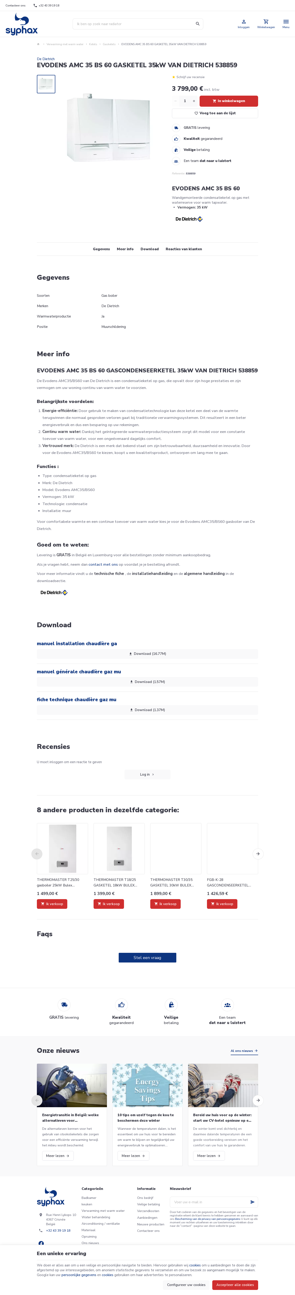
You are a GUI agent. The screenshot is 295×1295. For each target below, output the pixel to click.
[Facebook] (41, 1243)
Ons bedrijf (145, 1198)
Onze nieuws (58, 1050)
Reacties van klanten (184, 249)
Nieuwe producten (150, 1224)
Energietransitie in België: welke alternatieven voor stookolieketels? (70, 1118)
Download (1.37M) (147, 709)
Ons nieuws (90, 1243)
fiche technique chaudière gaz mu (76, 699)
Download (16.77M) (147, 653)
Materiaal (88, 1230)
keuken (87, 1204)
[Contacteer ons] (16, 5)
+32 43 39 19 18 (58, 1230)
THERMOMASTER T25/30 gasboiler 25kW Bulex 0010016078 (58, 882)
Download (150, 249)
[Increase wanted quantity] (194, 101)
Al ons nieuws (242, 1051)
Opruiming (89, 1236)
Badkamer (89, 1198)
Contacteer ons (148, 1231)
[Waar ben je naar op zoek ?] (138, 23)
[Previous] (36, 853)
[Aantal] (184, 101)
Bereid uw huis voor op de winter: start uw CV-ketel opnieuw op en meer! (222, 1118)
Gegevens (101, 249)
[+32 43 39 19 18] (46, 5)
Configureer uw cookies (186, 1285)
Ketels (93, 44)
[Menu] (286, 24)
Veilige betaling (148, 1204)
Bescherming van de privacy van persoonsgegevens (207, 1219)
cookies (195, 1265)
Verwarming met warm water (65, 44)
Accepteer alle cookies (235, 1285)
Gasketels (109, 44)
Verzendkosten (148, 1211)
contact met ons (103, 564)
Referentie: (178, 173)
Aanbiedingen (147, 1218)
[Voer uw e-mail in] (214, 1202)
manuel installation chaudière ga (77, 643)
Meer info (125, 249)
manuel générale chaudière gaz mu (79, 671)
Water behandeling (96, 1217)
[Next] (258, 853)
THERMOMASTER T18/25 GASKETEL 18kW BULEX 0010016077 (115, 882)
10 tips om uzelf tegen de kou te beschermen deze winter (146, 1118)
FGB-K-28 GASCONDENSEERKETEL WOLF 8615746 (227, 882)
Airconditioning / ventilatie (101, 1223)
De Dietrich (46, 59)
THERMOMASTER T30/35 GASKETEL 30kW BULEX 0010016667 (171, 882)
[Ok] (252, 1202)
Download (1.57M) (147, 681)
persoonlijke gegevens (79, 1275)
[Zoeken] (197, 23)
